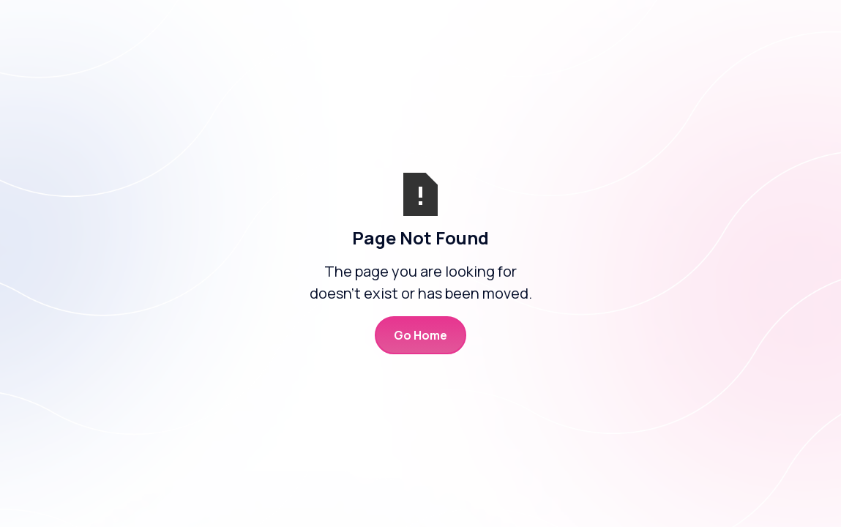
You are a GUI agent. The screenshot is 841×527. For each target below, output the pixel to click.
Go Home (420, 335)
